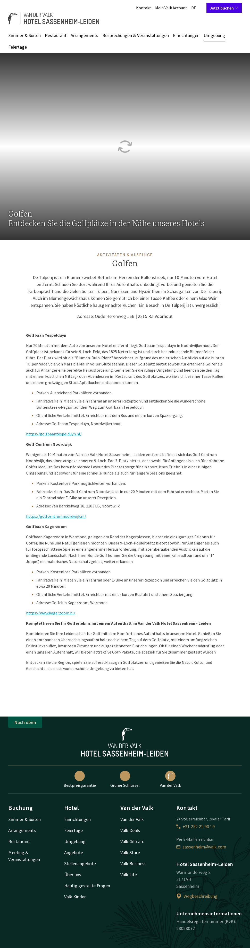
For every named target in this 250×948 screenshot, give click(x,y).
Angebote (73, 852)
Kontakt (143, 7)
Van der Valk (170, 779)
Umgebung (214, 35)
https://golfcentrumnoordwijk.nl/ (56, 516)
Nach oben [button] (25, 722)
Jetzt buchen (224, 8)
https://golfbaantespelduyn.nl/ (54, 433)
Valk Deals (130, 830)
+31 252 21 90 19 (195, 826)
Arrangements (84, 35)
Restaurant (55, 35)
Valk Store (130, 852)
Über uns (72, 875)
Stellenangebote (80, 863)
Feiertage (17, 47)
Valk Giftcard (132, 841)
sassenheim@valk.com (201, 847)
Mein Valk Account (171, 7)
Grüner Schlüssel (125, 779)
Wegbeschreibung (197, 896)
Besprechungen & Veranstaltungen (135, 35)
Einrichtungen (186, 35)
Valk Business (133, 863)
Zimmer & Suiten (24, 35)
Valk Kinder (75, 897)
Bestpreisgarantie (80, 779)
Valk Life (128, 875)
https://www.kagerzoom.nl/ (50, 612)
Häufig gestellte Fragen (87, 886)
